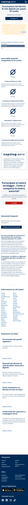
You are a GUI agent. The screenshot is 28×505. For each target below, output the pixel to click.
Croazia (15, 300)
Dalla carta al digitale (20, 478)
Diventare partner (6, 466)
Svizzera (3, 293)
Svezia (2, 298)
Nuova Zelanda (17, 320)
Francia (3, 310)
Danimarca (4, 322)
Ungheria (3, 326)
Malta (14, 308)
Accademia (4, 480)
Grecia (14, 298)
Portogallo (4, 301)
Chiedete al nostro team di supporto (11, 227)
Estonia (15, 295)
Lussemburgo (16, 307)
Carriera (17, 460)
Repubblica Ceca (5, 296)
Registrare (4, 464)
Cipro (14, 293)
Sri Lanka (13, 18)
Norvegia (3, 303)
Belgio (2, 319)
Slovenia (15, 310)
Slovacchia (4, 314)
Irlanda (3, 295)
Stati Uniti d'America (18, 314)
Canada (15, 317)
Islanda (15, 301)
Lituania (15, 305)
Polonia (3, 320)
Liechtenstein (16, 312)
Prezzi (3, 462)
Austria (3, 308)
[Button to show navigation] (26, 2)
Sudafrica (15, 319)
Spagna (3, 307)
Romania (3, 312)
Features (4, 460)
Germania (3, 315)
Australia (15, 315)
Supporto (4, 475)
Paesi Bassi (4, 317)
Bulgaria (3, 324)
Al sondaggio (14, 203)
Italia (2, 300)
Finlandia (15, 296)
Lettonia (15, 303)
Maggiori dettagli (7, 358)
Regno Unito (4, 305)
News (16, 462)
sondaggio (23, 32)
